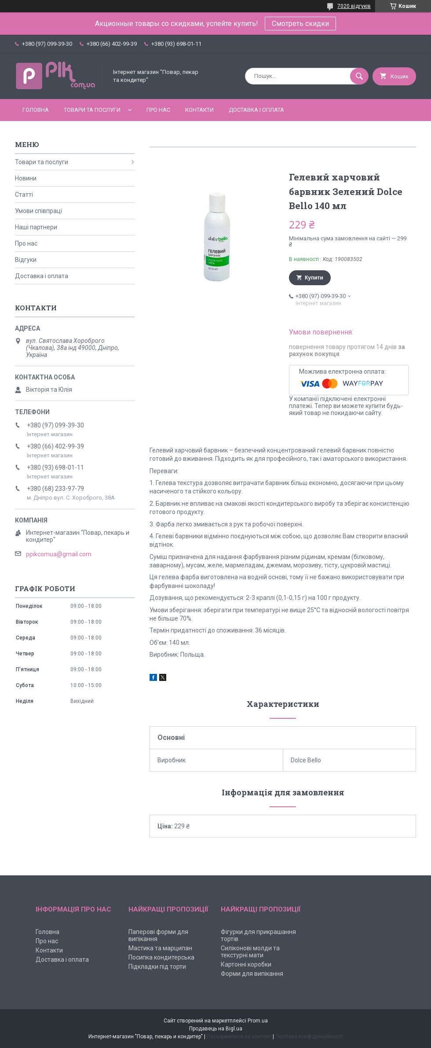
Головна (35, 110)
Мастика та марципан (160, 948)
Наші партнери (36, 227)
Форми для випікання (252, 973)
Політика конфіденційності (309, 1036)
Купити (314, 278)
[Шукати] (359, 76)
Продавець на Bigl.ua (215, 1029)
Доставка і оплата (256, 110)
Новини (26, 178)
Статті (24, 194)
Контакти (199, 110)
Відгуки (26, 259)
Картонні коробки (246, 964)
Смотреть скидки (300, 23)
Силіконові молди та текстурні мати (250, 952)
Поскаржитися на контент (239, 1036)
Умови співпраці (38, 210)
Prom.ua (258, 1021)
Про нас (158, 110)
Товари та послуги (92, 110)
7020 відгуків (354, 6)
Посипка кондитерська (161, 957)
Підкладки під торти (157, 966)
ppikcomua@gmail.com (58, 554)
